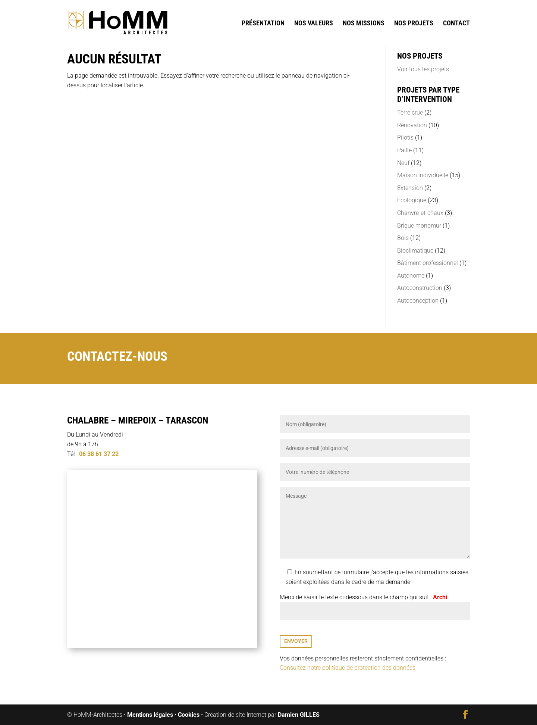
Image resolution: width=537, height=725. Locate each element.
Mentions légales (150, 714)
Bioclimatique (415, 250)
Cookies (189, 714)
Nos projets (413, 24)
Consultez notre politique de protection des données (347, 667)
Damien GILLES (299, 714)
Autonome (410, 275)
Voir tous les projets (423, 69)
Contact (456, 24)
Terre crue (410, 112)
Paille (404, 150)
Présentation (263, 24)
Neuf (403, 162)
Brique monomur (419, 225)
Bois (403, 237)
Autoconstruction (419, 287)
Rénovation (412, 125)
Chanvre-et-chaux (420, 212)
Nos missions (363, 24)
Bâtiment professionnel (427, 262)
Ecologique (411, 200)
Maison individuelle (422, 175)
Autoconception (418, 300)
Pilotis (405, 137)
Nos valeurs (313, 24)
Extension (410, 187)
